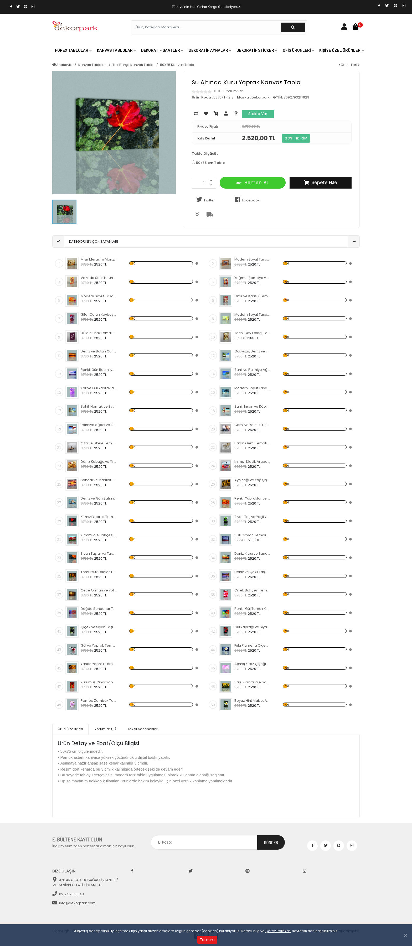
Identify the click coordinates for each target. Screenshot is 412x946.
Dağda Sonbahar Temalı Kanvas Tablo (99, 608)
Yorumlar (105, 728)
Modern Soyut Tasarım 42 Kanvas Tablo (252, 314)
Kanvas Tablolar (92, 64)
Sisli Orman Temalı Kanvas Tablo (252, 535)
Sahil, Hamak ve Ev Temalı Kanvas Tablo (99, 406)
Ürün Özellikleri (70, 728)
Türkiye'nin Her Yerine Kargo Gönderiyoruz (206, 7)
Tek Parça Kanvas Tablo (133, 64)
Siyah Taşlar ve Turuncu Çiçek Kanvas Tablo (99, 553)
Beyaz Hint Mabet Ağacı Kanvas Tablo (252, 700)
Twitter (204, 199)
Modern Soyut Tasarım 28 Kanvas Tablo (252, 388)
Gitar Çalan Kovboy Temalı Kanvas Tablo (99, 314)
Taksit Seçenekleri (142, 728)
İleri (355, 64)
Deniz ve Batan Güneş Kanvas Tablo (99, 351)
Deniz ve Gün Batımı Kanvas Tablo (99, 498)
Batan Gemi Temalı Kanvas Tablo (252, 443)
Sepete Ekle (320, 182)
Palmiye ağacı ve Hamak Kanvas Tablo (99, 424)
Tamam (207, 939)
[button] (73, 50)
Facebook (246, 199)
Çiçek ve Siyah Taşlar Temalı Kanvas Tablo (99, 627)
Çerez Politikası (278, 930)
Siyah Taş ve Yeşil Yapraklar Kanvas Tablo (252, 516)
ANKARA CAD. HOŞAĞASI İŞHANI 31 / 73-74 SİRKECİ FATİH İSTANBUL (85, 882)
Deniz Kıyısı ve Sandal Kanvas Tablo (252, 553)
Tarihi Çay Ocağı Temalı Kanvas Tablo (252, 332)
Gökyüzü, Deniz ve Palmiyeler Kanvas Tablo (252, 351)
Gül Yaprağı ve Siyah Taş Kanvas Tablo (252, 627)
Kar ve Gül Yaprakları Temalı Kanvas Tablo (99, 388)
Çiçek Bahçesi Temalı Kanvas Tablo (252, 590)
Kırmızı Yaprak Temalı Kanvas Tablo (99, 516)
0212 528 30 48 (68, 894)
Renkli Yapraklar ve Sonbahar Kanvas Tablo (252, 498)
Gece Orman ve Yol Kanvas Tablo (99, 590)
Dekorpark (260, 97)
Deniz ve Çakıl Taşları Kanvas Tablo (252, 571)
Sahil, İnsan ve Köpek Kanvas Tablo (252, 406)
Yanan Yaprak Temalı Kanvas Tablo (99, 663)
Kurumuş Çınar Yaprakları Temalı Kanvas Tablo (99, 682)
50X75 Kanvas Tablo (177, 64)
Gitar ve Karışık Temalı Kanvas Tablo (252, 296)
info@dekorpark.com (74, 903)
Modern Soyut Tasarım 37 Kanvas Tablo (252, 259)
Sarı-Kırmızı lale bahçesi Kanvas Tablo (252, 682)
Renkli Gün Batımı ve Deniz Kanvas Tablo (99, 369)
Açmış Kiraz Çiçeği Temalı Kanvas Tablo (252, 663)
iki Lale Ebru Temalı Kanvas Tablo (99, 332)
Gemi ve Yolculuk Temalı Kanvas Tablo (252, 424)
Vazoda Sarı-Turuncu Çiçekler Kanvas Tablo (99, 277)
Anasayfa (62, 64)
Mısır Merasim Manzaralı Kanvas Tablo (99, 259)
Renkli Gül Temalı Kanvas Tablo (252, 608)
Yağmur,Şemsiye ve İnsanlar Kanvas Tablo (252, 277)
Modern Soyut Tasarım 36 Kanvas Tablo (99, 296)
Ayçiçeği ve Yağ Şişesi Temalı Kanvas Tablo (252, 479)
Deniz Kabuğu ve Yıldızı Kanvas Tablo (99, 461)
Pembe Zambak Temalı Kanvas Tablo (99, 700)
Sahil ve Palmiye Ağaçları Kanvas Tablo (252, 369)
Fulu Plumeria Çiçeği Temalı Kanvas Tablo (252, 645)
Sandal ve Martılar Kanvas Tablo (99, 479)
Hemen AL (252, 182)
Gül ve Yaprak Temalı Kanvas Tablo (99, 645)
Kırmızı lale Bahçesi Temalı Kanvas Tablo (99, 535)
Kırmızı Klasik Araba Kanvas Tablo (252, 461)
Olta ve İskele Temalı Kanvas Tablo (99, 443)
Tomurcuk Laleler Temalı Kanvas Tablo (99, 571)
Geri (343, 64)
